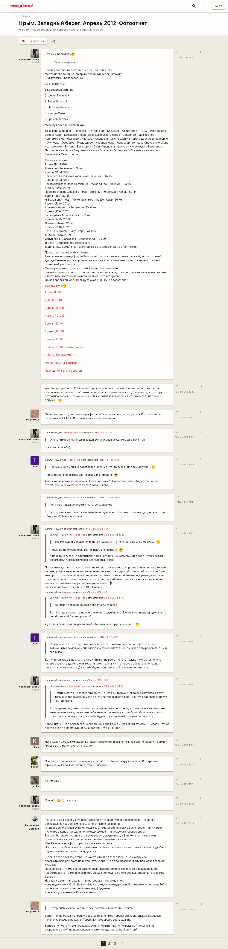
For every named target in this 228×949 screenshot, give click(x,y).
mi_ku (35, 786)
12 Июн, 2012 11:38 (184, 765)
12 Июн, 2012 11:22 (184, 745)
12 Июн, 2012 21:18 (184, 823)
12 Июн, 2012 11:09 (184, 437)
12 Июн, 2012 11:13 (184, 533)
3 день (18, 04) (54, 307)
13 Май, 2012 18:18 (184, 57)
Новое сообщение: (43, 29)
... (46, 474)
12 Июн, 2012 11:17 (184, 684)
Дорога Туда (56, 285)
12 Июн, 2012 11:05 (184, 417)
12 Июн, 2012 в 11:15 (98, 680)
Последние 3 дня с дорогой (63, 370)
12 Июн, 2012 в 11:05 (102, 432)
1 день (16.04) (54, 292)
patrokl (35, 766)
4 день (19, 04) (54, 315)
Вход (218, 5)
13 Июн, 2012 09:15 (184, 909)
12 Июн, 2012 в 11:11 (97, 592)
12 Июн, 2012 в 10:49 (109, 460)
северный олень (68, 29)
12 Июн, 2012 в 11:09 (109, 497)
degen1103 (71, 432)
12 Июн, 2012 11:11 (184, 502)
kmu (36, 747)
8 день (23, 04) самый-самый (64, 347)
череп (35, 466)
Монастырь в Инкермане (61, 362)
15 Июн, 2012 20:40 (92, 29)
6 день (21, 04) (54, 331)
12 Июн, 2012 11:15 (184, 641)
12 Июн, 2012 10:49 (184, 392)
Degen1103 (32, 419)
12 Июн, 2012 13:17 (184, 784)
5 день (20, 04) (55, 323)
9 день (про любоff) (58, 354)
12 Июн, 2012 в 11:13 (108, 637)
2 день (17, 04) (54, 300)
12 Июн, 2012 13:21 (184, 804)
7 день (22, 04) (55, 339)
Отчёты (24, 16)
